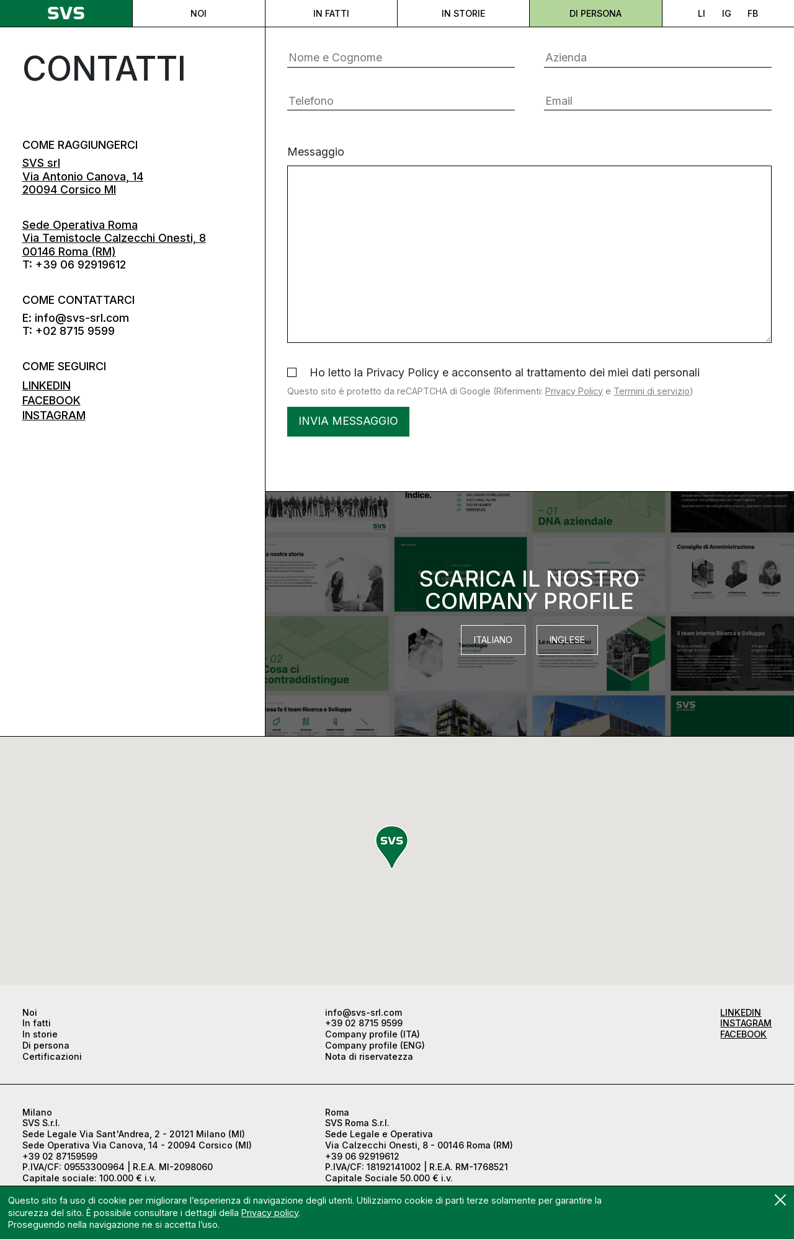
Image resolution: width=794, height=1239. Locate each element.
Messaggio (529, 244)
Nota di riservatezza (369, 1056)
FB (752, 13)
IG (726, 13)
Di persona (595, 13)
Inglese (567, 639)
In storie (463, 13)
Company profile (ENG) (375, 1045)
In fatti (331, 13)
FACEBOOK (51, 400)
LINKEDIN (46, 385)
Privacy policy (269, 1212)
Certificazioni (52, 1056)
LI (701, 13)
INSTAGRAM (54, 415)
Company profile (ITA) (372, 1034)
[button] (391, 847)
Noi (198, 13)
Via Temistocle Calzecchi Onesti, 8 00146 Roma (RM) (114, 251)
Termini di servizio (651, 391)
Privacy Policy (574, 391)
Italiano (493, 639)
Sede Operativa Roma (80, 224)
